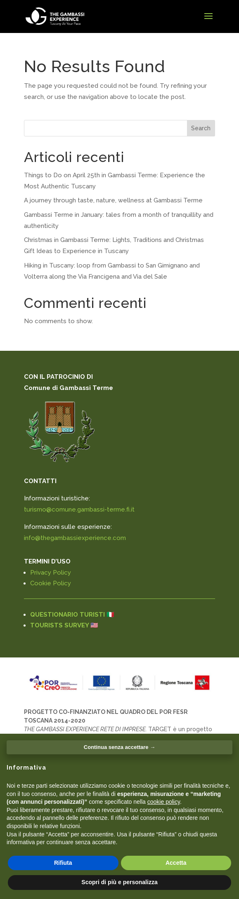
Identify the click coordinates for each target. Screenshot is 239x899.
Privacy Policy (50, 572)
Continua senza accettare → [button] (119, 747)
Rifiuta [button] (63, 862)
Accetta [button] (176, 862)
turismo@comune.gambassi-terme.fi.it (79, 509)
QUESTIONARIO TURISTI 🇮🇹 (72, 614)
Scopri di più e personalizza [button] (119, 882)
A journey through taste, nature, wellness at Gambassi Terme (113, 200)
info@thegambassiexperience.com (75, 538)
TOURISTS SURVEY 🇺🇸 (64, 625)
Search (201, 128)
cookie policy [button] (163, 801)
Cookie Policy (50, 583)
